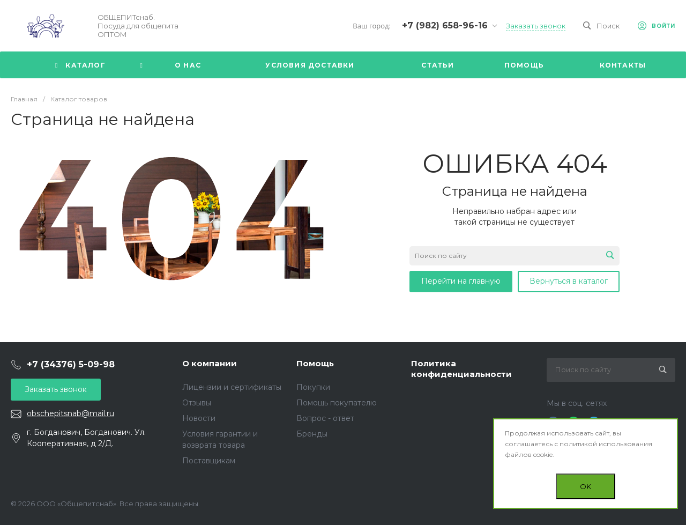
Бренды (311, 434)
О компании (209, 363)
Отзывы (196, 403)
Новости (198, 418)
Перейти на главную (461, 281)
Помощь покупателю (336, 403)
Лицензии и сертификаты (231, 387)
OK (585, 486)
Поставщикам (208, 460)
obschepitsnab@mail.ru (70, 413)
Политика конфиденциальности (461, 368)
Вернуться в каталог (569, 281)
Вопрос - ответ (325, 418)
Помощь (315, 363)
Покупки (313, 387)
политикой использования (606, 444)
